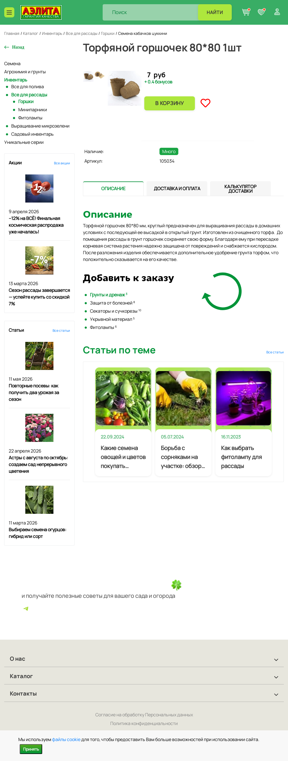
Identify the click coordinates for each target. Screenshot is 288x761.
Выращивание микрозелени (40, 126)
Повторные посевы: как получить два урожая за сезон (34, 392)
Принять (31, 749)
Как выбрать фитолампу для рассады (241, 457)
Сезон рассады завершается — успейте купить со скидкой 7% (39, 297)
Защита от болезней (112, 303)
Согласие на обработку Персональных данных (144, 715)
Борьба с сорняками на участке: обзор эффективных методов (181, 457)
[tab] (113, 188)
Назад (18, 47)
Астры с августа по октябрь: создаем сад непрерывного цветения (38, 464)
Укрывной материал (112, 319)
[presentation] (113, 188)
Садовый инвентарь (32, 134)
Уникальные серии (24, 142)
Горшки (25, 101)
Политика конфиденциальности (144, 723)
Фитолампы (30, 118)
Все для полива (27, 86)
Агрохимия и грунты (25, 72)
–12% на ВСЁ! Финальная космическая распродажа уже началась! (36, 225)
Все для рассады (29, 95)
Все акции (62, 163)
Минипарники (32, 109)
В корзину (169, 103)
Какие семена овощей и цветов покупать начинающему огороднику (123, 457)
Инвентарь (15, 80)
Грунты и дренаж (108, 295)
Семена (12, 63)
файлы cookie (66, 739)
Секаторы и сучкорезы (115, 311)
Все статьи (61, 330)
